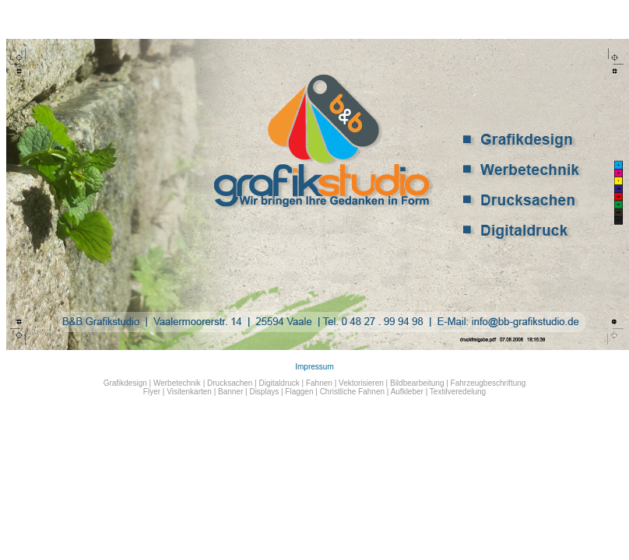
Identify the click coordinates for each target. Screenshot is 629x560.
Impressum (314, 366)
